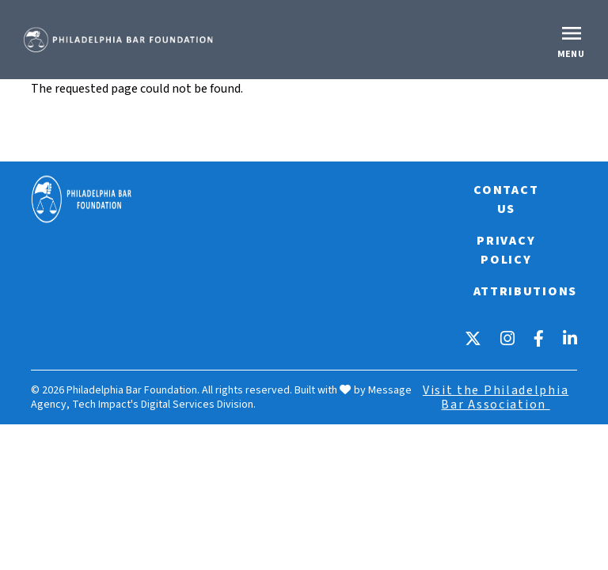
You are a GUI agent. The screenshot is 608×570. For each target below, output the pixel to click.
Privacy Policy (506, 250)
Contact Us (505, 199)
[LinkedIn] (570, 338)
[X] (473, 338)
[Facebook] (539, 338)
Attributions (525, 291)
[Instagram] (507, 338)
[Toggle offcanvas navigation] (573, 39)
